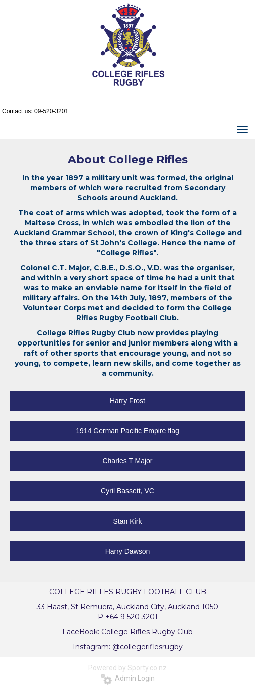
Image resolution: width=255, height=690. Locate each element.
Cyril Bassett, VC (127, 491)
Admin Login (128, 678)
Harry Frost (127, 401)
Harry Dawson (127, 551)
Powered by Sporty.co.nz (127, 668)
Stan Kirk (127, 521)
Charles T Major (127, 461)
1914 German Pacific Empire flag (127, 431)
